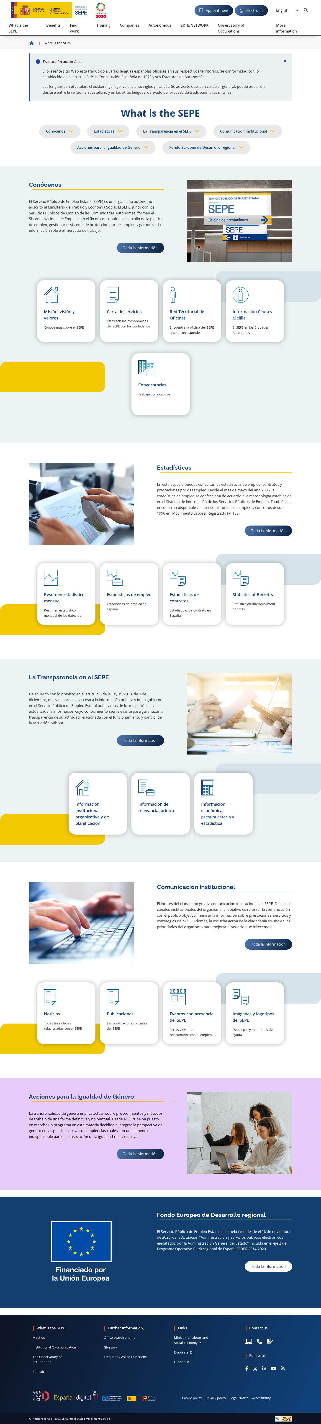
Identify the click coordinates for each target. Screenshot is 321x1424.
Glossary (110, 1347)
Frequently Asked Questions (125, 1357)
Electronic (254, 10)
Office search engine (119, 1337)
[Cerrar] (285, 61)
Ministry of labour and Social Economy (191, 1340)
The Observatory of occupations (47, 1359)
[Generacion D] (95, 1396)
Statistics (39, 1371)
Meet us (39, 1337)
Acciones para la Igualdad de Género (109, 147)
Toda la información (140, 247)
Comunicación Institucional (243, 131)
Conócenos (55, 131)
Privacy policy (215, 1398)
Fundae (179, 1362)
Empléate (181, 1352)
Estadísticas (104, 131)
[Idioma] (287, 10)
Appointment (217, 10)
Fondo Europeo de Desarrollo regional (202, 147)
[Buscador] (306, 10)
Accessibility (261, 1398)
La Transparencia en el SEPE (167, 131)
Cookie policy (192, 1398)
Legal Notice (239, 1398)
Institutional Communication (54, 1347)
